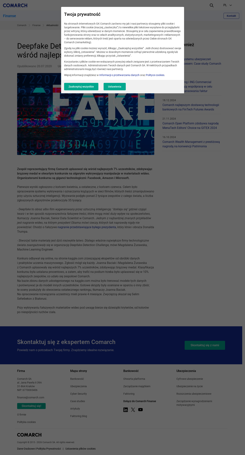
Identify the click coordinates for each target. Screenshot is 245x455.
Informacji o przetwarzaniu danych (119, 75)
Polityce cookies (155, 75)
